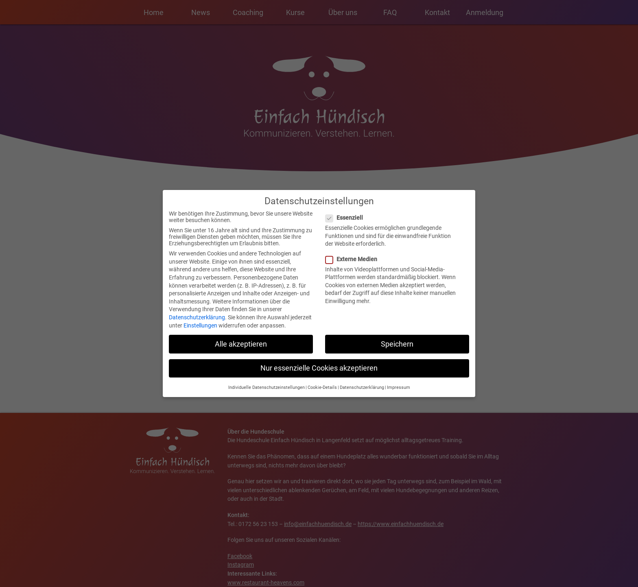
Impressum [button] (398, 380)
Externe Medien (353, 252)
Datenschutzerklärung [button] (362, 380)
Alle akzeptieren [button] (241, 337)
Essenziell (346, 210)
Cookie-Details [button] (322, 380)
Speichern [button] (397, 337)
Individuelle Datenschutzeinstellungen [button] (266, 380)
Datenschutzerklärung (197, 310)
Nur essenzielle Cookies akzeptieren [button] (319, 361)
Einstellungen (200, 318)
